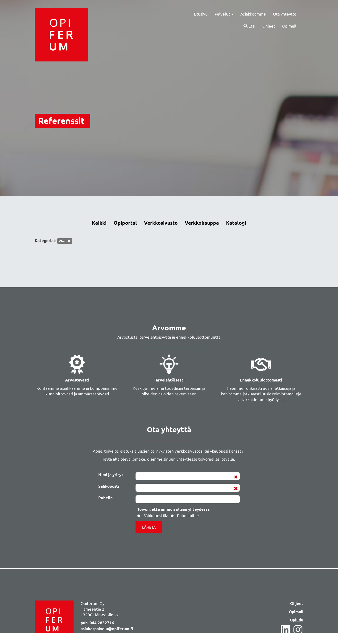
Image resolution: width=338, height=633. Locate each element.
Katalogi (236, 222)
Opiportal (125, 222)
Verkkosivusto (161, 222)
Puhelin (105, 497)
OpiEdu (296, 620)
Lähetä (149, 527)
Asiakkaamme (253, 13)
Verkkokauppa (202, 222)
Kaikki (99, 222)
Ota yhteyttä (284, 13)
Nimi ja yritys (110, 474)
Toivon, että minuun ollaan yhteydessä (173, 509)
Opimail (289, 26)
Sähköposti (108, 486)
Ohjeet (268, 26)
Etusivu (201, 13)
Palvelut (224, 13)
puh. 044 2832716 (97, 623)
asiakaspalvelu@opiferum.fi (107, 628)
